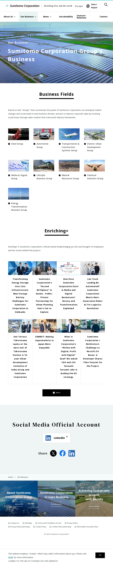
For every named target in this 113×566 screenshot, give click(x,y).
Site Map (28, 538)
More (57, 408)
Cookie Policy (40, 542)
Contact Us (14, 538)
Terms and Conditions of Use (49, 538)
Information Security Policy (87, 542)
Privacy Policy (72, 538)
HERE (10, 557)
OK (98, 555)
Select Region (94, 6)
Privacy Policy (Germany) (20, 542)
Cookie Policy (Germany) (61, 542)
